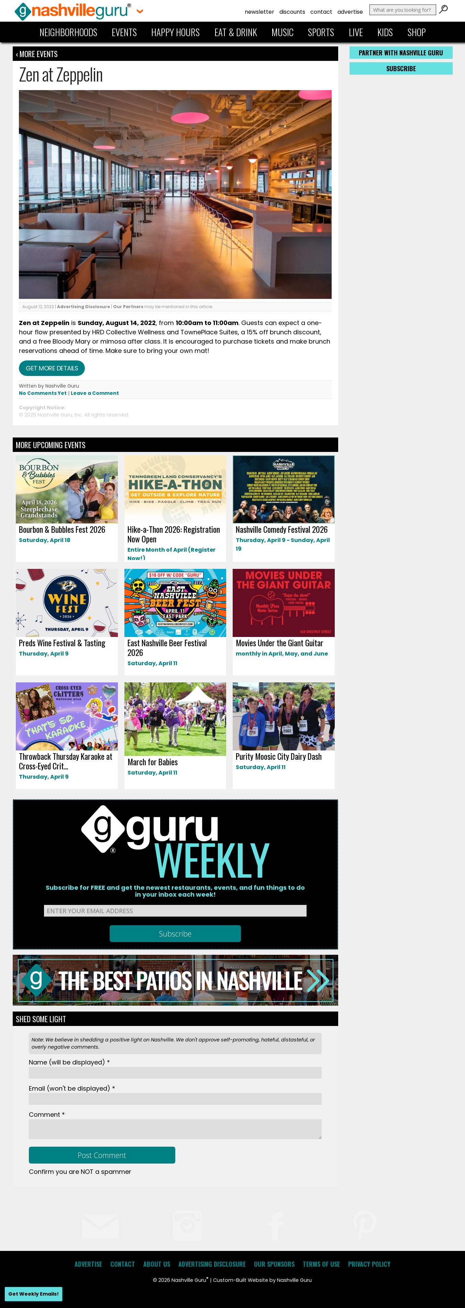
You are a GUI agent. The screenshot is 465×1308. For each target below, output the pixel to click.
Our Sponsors (274, 1264)
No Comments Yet (43, 393)
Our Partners (128, 307)
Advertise (350, 12)
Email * (72, 1088)
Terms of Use (321, 1264)
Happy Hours (175, 32)
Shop (417, 32)
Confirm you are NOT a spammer (80, 1171)
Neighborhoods (68, 32)
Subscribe (401, 68)
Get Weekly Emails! (33, 1293)
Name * (69, 1062)
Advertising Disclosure (83, 307)
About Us (156, 1264)
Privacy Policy (369, 1264)
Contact (321, 12)
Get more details (52, 368)
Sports (321, 32)
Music (283, 32)
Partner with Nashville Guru (401, 52)
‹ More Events (37, 53)
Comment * (47, 1114)
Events (124, 32)
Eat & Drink (235, 32)
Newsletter (259, 12)
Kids (385, 32)
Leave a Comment (95, 393)
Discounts (292, 12)
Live (356, 32)
